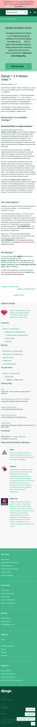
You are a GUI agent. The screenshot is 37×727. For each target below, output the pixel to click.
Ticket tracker (5, 423)
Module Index (10, 399)
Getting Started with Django (9, 562)
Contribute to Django (7, 593)
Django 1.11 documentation (11, 373)
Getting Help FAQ (6, 618)
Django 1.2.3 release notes (27, 289)
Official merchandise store (9, 677)
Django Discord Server (8, 407)
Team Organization (7, 565)
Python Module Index (9, 364)
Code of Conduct (6, 572)
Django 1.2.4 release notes (11, 328)
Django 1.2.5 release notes (10, 286)
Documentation (8, 19)
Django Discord (5, 621)
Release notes (9, 376)
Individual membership (8, 603)
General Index (7, 360)
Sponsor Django (6, 670)
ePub (23, 436)
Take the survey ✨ (18, 66)
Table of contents (8, 357)
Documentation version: (26, 719)
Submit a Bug (5, 596)
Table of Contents (23, 399)
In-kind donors (7, 700)
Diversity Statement (7, 575)
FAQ (2, 389)
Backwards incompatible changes (15, 332)
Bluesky (3, 649)
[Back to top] (33, 723)
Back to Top (18, 295)
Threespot (5, 708)
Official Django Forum (8, 415)
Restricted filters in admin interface (17, 335)
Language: (30, 714)
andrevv (5, 713)
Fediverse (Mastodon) (7, 646)
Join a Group (5, 590)
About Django (5, 559)
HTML (16, 436)
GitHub (3, 639)
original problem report (27, 240)
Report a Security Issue (8, 600)
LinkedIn (3, 652)
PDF (20, 436)
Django (2, 12)
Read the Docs (12, 439)
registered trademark (19, 721)
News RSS (4, 655)
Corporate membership (8, 674)
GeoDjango (8, 341)
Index (3, 399)
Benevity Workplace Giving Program (12, 680)
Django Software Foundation (10, 569)
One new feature (10, 338)
